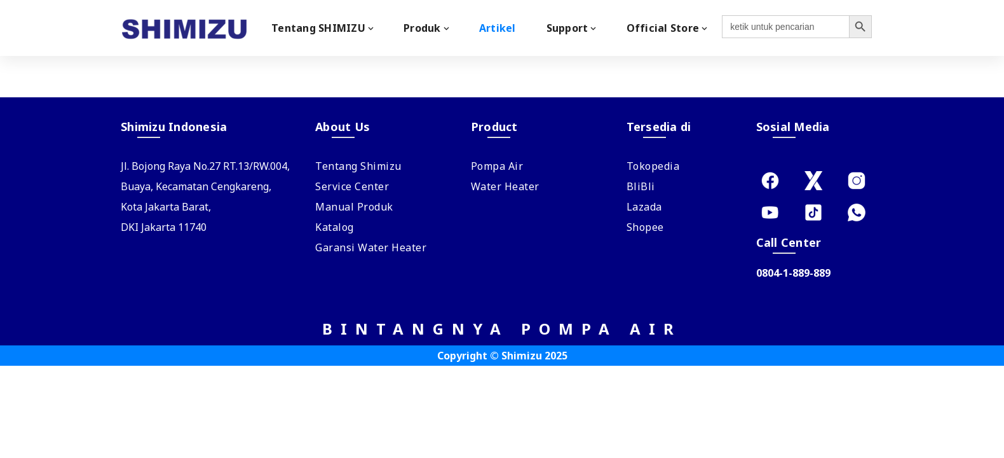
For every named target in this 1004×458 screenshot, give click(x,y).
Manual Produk (354, 207)
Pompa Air (497, 166)
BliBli (641, 186)
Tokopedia (653, 166)
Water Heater (505, 186)
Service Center (352, 186)
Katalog (334, 227)
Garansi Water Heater (370, 247)
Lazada (644, 207)
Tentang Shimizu (358, 166)
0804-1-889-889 (793, 273)
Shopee (645, 227)
